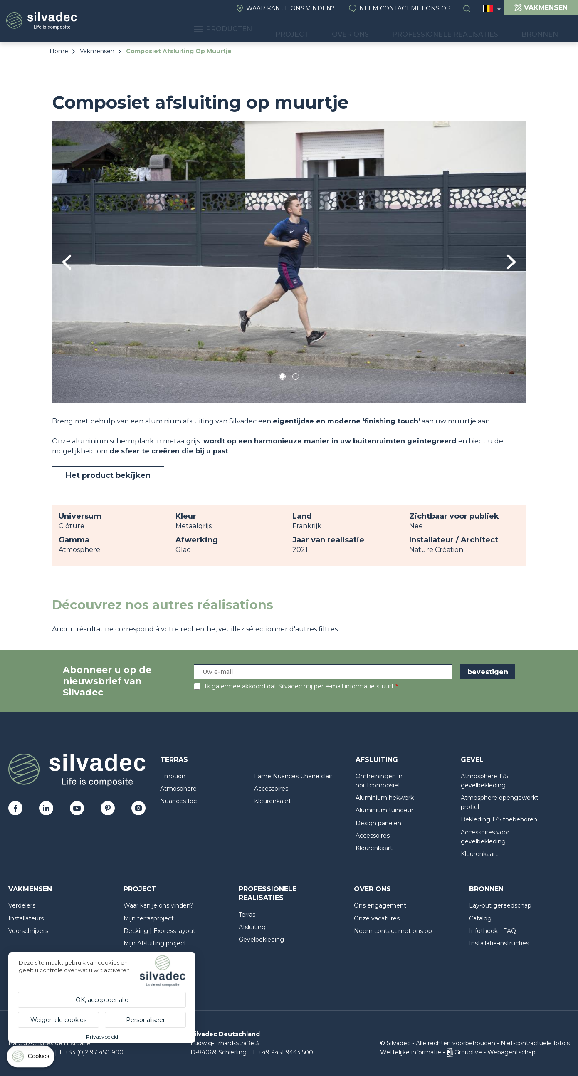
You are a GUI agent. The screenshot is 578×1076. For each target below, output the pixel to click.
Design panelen (378, 823)
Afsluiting (377, 760)
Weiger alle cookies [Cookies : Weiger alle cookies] (58, 1020)
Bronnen (546, 29)
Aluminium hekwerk (385, 797)
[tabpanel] (289, 262)
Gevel (472, 760)
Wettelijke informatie (410, 1052)
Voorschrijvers (28, 931)
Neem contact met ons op (405, 8)
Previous (67, 262)
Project (342, 29)
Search (471, 8)
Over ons (387, 29)
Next (511, 262)
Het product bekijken (108, 475)
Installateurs (26, 918)
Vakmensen (97, 51)
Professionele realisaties (467, 29)
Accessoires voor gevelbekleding (485, 837)
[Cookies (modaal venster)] (31, 1058)
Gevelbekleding (261, 939)
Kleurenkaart (272, 801)
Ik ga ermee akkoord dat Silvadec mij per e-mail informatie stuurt (299, 686)
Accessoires (271, 788)
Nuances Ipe (178, 801)
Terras (174, 760)
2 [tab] (296, 378)
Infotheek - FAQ (492, 931)
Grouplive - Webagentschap (495, 1052)
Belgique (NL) (488, 8)
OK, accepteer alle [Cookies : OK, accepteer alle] (102, 1000)
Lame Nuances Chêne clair (293, 776)
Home (58, 51)
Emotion (172, 776)
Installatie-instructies (499, 943)
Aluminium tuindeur (384, 810)
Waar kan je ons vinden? (290, 8)
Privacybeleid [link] (102, 1037)
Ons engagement (380, 905)
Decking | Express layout (159, 931)
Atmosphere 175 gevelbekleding (484, 780)
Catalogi (481, 918)
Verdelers (21, 905)
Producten (286, 29)
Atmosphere (178, 788)
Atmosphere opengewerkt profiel (499, 802)
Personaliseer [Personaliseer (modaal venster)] (145, 1020)
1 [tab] (282, 378)
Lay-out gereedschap (500, 905)
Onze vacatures (377, 918)
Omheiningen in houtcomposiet (379, 780)
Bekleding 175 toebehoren (499, 819)
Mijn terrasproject (149, 918)
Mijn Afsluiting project (155, 943)
